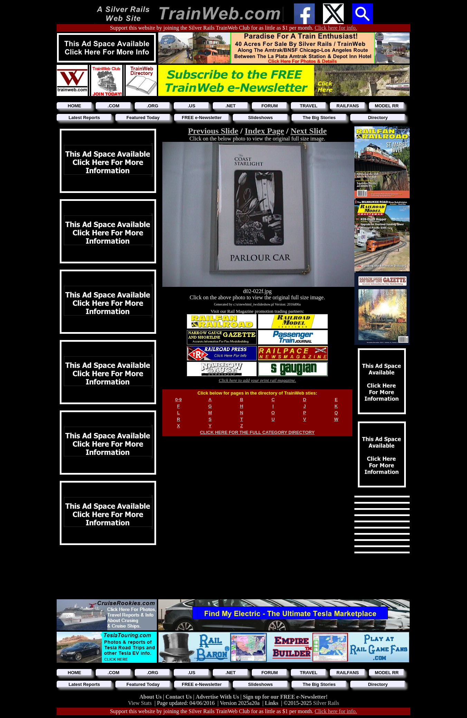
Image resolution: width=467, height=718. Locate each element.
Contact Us (179, 697)
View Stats (140, 703)
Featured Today (143, 117)
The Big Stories (319, 117)
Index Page (264, 130)
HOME (74, 105)
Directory (378, 117)
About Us (151, 697)
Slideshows (260, 117)
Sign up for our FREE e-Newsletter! (285, 697)
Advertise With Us (218, 697)
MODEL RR (387, 105)
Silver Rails (326, 703)
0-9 (178, 399)
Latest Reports (84, 117)
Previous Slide (213, 130)
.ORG (152, 105)
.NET (231, 105)
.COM (114, 105)
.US (192, 105)
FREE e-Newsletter (202, 117)
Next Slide (308, 130)
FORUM (269, 105)
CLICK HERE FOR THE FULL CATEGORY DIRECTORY (257, 432)
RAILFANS (347, 105)
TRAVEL (308, 105)
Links (271, 703)
